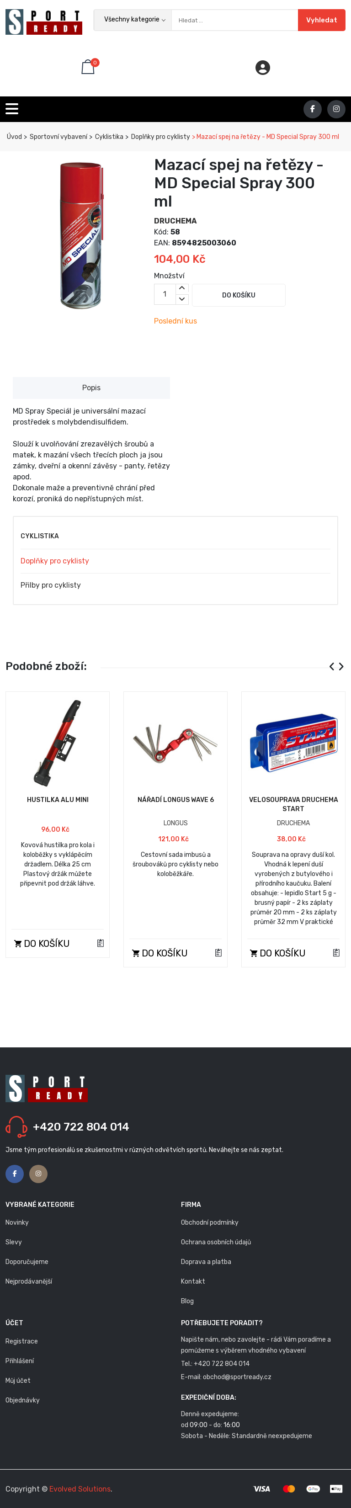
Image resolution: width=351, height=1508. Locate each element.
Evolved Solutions (80, 1489)
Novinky (17, 1223)
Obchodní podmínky (210, 1223)
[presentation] (332, 666)
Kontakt (193, 1281)
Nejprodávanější (28, 1281)
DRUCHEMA (175, 221)
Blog (187, 1301)
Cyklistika (108, 137)
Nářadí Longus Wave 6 (176, 800)
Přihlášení (19, 1361)
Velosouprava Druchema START (293, 804)
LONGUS (176, 823)
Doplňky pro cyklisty (160, 137)
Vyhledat (321, 20)
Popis (91, 387)
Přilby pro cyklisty (51, 585)
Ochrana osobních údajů (216, 1242)
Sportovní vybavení (57, 137)
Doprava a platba (206, 1262)
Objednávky (22, 1400)
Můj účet (18, 1381)
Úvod (13, 137)
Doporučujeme (26, 1262)
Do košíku (238, 295)
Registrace (21, 1341)
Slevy (13, 1242)
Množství (169, 275)
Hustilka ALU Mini (58, 800)
